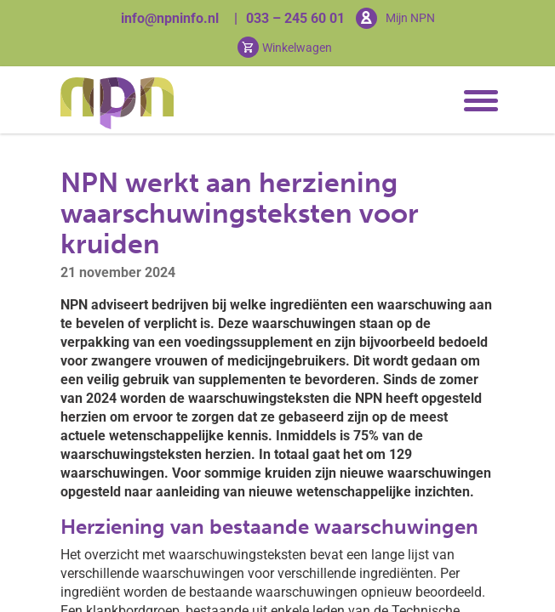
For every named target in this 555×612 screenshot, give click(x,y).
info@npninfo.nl (170, 18)
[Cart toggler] (284, 47)
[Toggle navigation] (478, 101)
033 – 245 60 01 (295, 18)
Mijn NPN (410, 18)
